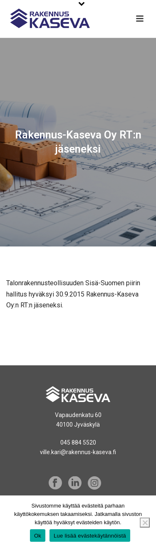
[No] (145, 523)
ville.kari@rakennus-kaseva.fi (78, 452)
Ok (37, 536)
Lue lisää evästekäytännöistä (90, 536)
